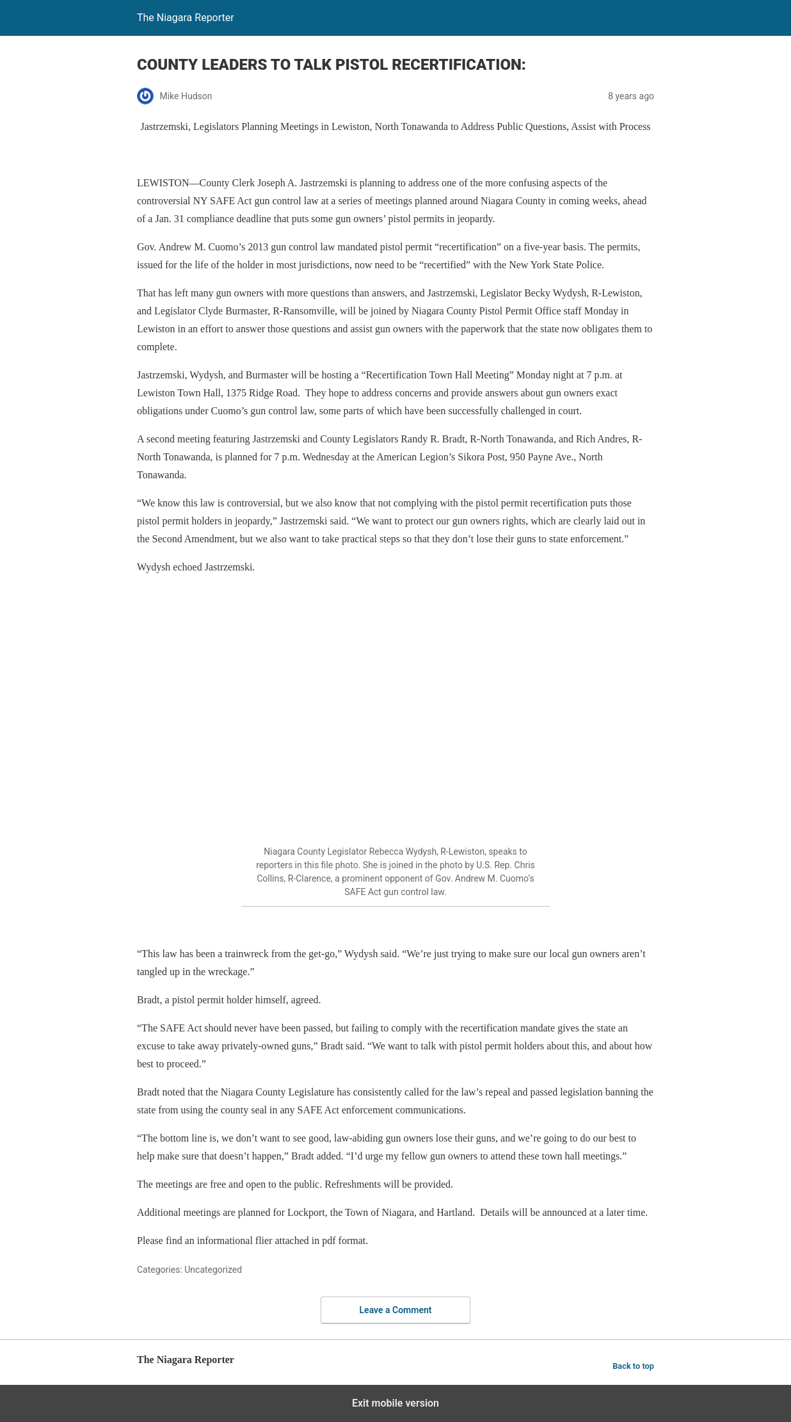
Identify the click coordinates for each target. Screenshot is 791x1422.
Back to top (633, 1366)
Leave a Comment (396, 1310)
